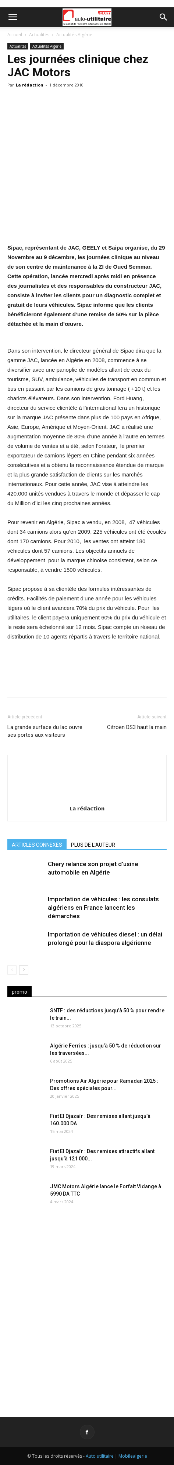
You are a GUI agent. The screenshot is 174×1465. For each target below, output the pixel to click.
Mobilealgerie (132, 1456)
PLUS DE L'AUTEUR (93, 845)
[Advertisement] (87, 1307)
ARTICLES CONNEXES (37, 845)
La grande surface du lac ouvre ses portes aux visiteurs (44, 731)
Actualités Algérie (74, 35)
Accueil (14, 35)
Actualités (39, 35)
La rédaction (29, 85)
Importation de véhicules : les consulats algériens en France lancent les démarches (103, 907)
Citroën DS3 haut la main (137, 727)
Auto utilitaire (100, 1456)
